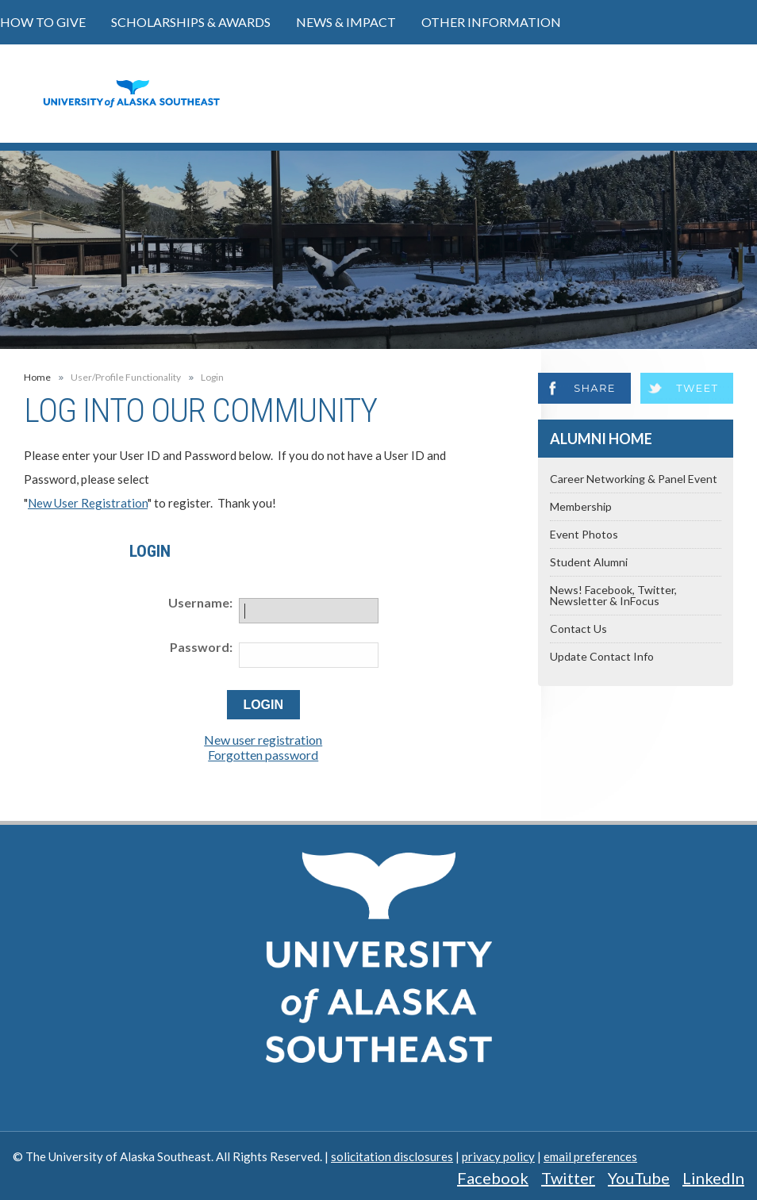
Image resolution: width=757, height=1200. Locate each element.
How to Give (43, 21)
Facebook (492, 1177)
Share (594, 387)
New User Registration (88, 503)
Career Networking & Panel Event (633, 478)
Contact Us (578, 628)
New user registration (263, 739)
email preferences (590, 1156)
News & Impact (346, 21)
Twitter (568, 1177)
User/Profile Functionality (126, 377)
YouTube (639, 1177)
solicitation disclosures (392, 1156)
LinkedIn (713, 1177)
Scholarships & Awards (191, 21)
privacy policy (498, 1156)
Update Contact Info (602, 656)
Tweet (697, 387)
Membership (581, 506)
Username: (200, 602)
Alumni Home (601, 438)
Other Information (491, 21)
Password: (201, 646)
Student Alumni (589, 562)
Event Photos (584, 534)
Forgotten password (263, 754)
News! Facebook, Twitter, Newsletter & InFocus (613, 595)
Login (212, 377)
